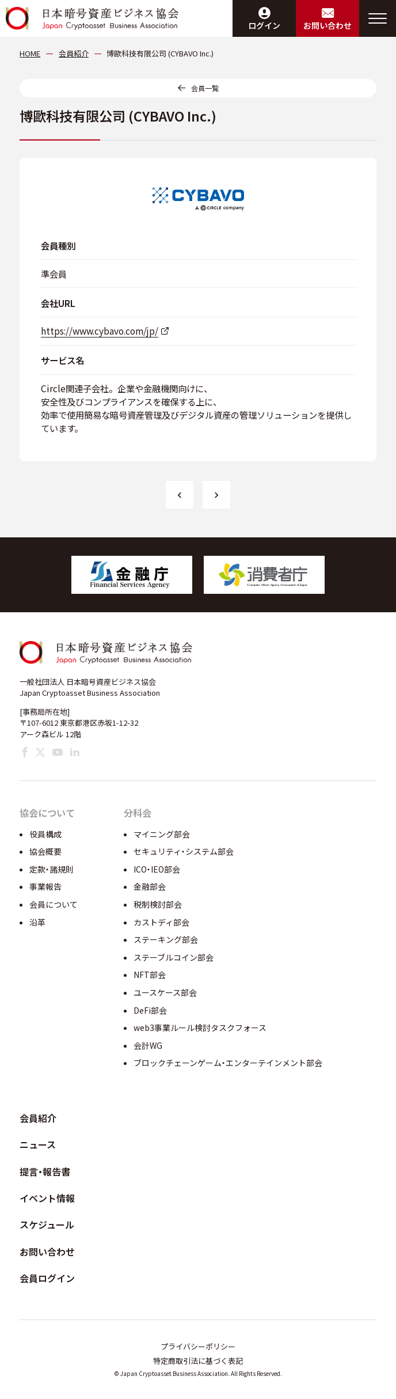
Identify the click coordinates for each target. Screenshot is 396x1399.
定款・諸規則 (51, 869)
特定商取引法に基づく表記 (198, 1360)
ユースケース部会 (165, 992)
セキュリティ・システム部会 (184, 851)
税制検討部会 (158, 904)
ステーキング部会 (166, 939)
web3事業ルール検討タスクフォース (200, 1027)
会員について (53, 904)
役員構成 (45, 834)
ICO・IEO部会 (157, 869)
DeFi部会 (150, 1010)
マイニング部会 (162, 834)
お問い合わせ (47, 1251)
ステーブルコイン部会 (174, 957)
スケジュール (47, 1224)
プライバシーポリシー (198, 1346)
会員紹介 (38, 1118)
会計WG (148, 1045)
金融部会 (150, 886)
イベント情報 (47, 1198)
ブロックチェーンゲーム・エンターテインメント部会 (228, 1062)
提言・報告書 (45, 1171)
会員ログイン (47, 1278)
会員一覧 (205, 88)
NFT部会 (150, 974)
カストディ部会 (161, 922)
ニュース (38, 1144)
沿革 (37, 922)
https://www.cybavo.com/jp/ (99, 330)
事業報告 (45, 886)
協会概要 (45, 851)
